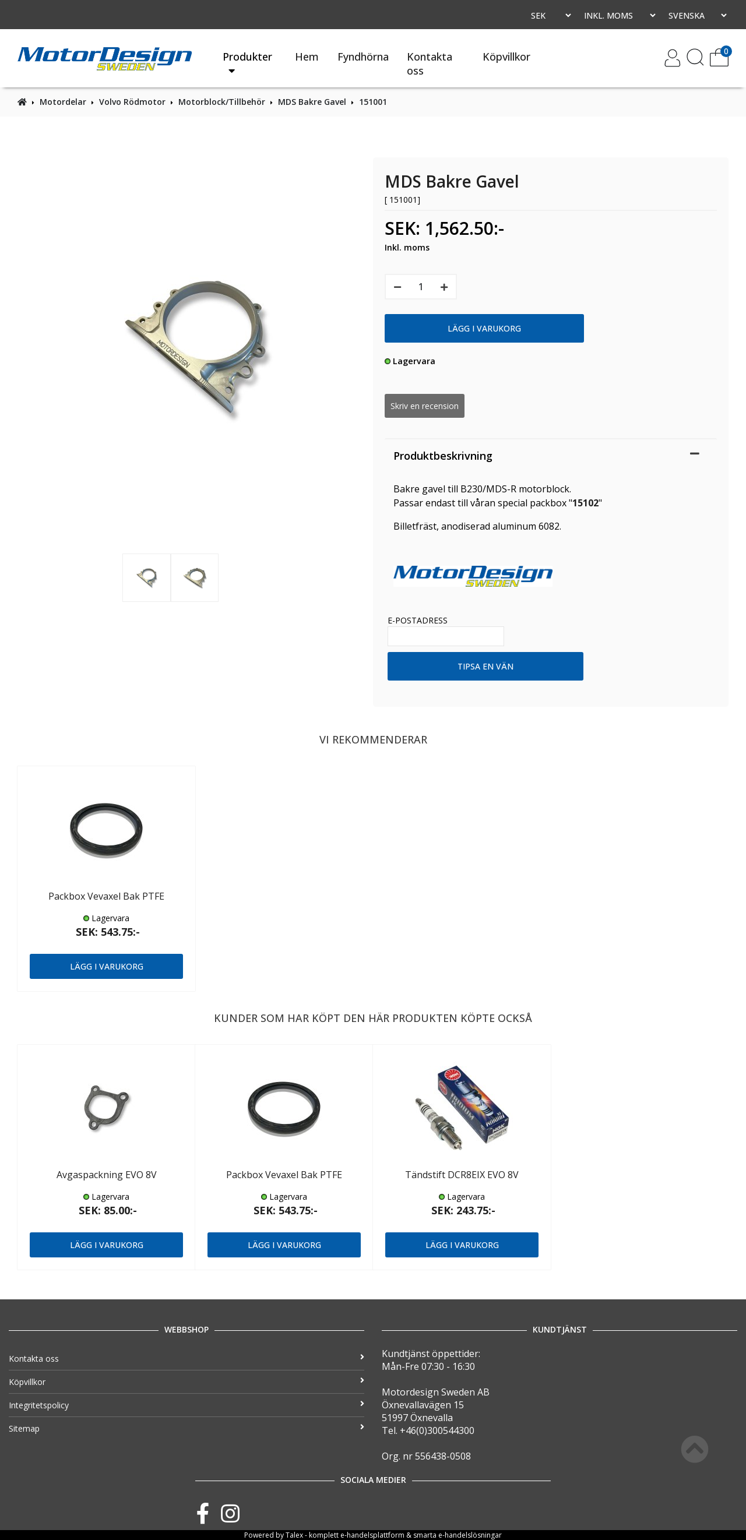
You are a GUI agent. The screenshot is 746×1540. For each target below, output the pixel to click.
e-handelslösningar (470, 1535)
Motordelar (63, 101)
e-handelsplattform (372, 1535)
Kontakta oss (429, 63)
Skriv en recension (424, 405)
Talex (294, 1535)
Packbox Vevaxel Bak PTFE (106, 896)
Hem (307, 57)
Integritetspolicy (186, 1405)
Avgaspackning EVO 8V (107, 1174)
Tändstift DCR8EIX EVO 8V (462, 1174)
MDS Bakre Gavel (312, 101)
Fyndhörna (363, 57)
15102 (585, 502)
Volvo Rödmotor (132, 101)
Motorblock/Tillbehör (221, 101)
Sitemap (186, 1428)
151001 (373, 101)
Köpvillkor (506, 57)
